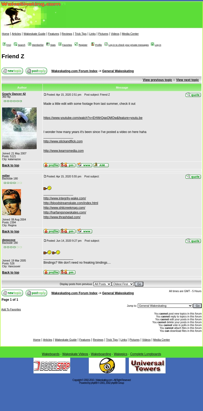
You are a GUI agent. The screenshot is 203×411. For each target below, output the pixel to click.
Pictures (103, 33)
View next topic (187, 80)
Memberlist (35, 45)
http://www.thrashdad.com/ (61, 217)
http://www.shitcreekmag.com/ (64, 208)
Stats (51, 45)
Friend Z (13, 56)
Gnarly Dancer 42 (14, 93)
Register (81, 45)
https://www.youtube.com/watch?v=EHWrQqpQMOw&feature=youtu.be (92, 118)
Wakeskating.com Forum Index (74, 71)
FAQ (7, 45)
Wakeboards (50, 354)
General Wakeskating (118, 71)
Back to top (10, 165)
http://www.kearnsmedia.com (63, 151)
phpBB (94, 382)
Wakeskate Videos (75, 354)
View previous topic (157, 80)
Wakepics (121, 354)
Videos (115, 33)
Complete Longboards (145, 354)
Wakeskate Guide (35, 33)
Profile (96, 45)
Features (53, 33)
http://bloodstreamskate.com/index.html (70, 203)
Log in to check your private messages (127, 45)
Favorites (65, 45)
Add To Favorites (11, 309)
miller (6, 175)
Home (5, 33)
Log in (156, 45)
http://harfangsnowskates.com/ (64, 212)
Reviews (67, 33)
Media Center (130, 33)
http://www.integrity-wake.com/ (64, 198)
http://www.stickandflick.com (63, 141)
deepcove (8, 239)
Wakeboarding (101, 354)
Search (19, 45)
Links (92, 33)
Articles (16, 33)
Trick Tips (80, 33)
